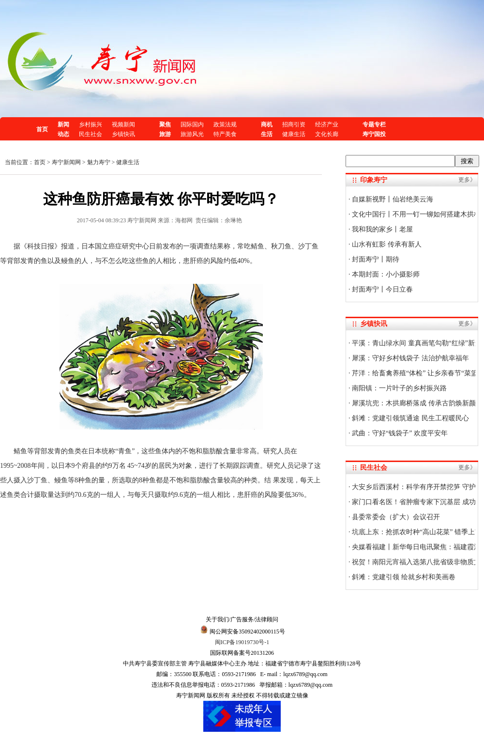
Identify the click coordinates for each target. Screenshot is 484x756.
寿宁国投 (374, 134)
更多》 (467, 179)
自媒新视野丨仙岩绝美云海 (392, 199)
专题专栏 (374, 124)
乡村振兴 (90, 124)
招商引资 (293, 124)
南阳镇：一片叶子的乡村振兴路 (398, 388)
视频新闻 (123, 124)
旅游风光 (192, 134)
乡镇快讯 (123, 134)
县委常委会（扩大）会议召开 (395, 517)
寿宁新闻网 (66, 162)
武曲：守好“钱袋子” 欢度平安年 (399, 433)
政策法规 (225, 124)
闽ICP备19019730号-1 (242, 642)
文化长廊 (326, 134)
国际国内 (192, 124)
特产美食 (225, 134)
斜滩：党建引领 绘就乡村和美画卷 (402, 577)
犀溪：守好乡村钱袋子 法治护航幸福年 (409, 358)
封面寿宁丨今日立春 (381, 289)
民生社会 (90, 134)
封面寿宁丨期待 (375, 259)
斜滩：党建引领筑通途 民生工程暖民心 (409, 418)
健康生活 (293, 134)
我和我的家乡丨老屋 (381, 229)
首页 (42, 129)
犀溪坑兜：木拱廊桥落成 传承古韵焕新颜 (413, 403)
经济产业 (326, 124)
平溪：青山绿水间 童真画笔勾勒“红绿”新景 (416, 343)
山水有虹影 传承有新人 (386, 244)
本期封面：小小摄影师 (385, 274)
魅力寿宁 (98, 162)
